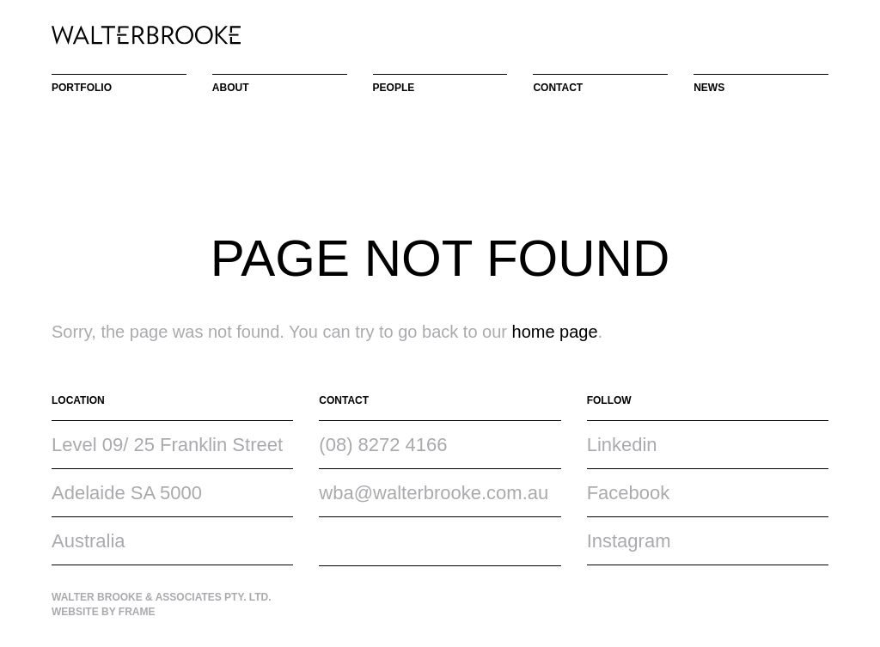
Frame (137, 612)
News (709, 88)
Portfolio (82, 88)
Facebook (628, 493)
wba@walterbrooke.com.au (433, 493)
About (230, 88)
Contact (558, 88)
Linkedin (622, 444)
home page (555, 331)
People (394, 88)
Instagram (629, 541)
